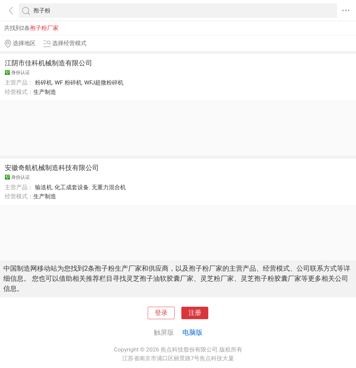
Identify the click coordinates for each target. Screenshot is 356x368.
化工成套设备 (72, 187)
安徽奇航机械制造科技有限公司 (52, 168)
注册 (194, 312)
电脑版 (192, 332)
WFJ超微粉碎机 (103, 82)
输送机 (43, 187)
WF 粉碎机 (68, 82)
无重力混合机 (109, 187)
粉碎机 (43, 82)
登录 (161, 312)
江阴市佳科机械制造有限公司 (48, 63)
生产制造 (44, 92)
